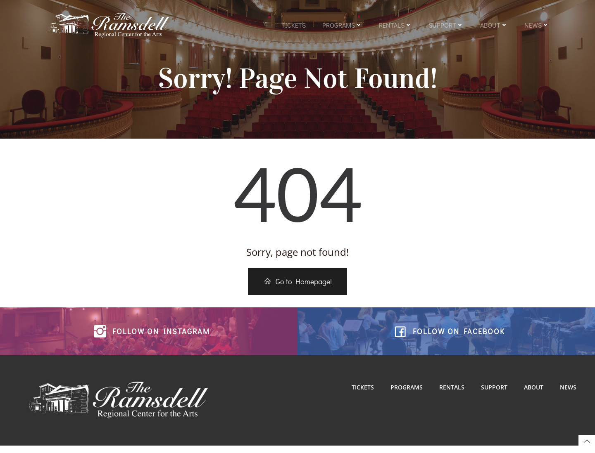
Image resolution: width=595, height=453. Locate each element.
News (536, 25)
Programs (342, 25)
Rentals (395, 25)
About (493, 25)
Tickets (293, 25)
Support (445, 25)
